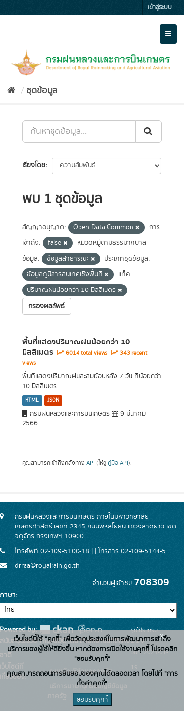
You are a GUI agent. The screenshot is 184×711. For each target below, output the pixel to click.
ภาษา (8, 595)
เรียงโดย (33, 165)
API (90, 463)
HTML (32, 400)
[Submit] (148, 131)
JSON (53, 400)
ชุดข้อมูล (41, 90)
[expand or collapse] (168, 34)
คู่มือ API (118, 463)
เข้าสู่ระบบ (160, 7)
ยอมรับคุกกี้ (92, 700)
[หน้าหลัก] (11, 90)
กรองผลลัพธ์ (46, 306)
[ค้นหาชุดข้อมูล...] (79, 131)
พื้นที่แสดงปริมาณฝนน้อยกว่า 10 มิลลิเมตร (76, 347)
